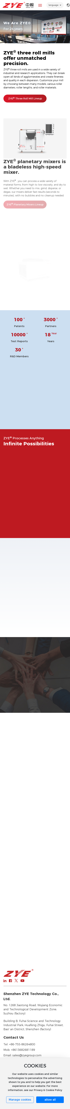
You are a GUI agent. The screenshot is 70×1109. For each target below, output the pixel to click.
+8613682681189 (23, 1049)
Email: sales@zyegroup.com (22, 1055)
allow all (50, 1099)
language (53, 5)
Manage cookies (20, 1099)
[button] (32, 39)
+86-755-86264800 (22, 1044)
